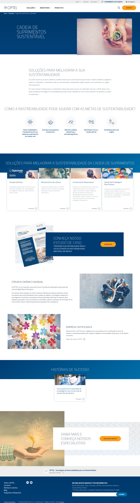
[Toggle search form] (119, 7)
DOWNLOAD (108, 244)
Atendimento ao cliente (113, 2)
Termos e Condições (9, 502)
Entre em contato (111, 439)
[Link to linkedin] (27, 483)
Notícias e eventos (11, 487)
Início (5, 13)
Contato (129, 8)
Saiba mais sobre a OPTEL (74, 339)
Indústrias (45, 7)
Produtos (59, 7)
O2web (62, 502)
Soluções (31, 7)
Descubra (94, 2)
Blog (5, 490)
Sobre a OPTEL (9, 483)
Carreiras (86, 2)
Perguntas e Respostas (12, 492)
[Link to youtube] (31, 483)
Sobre (77, 2)
